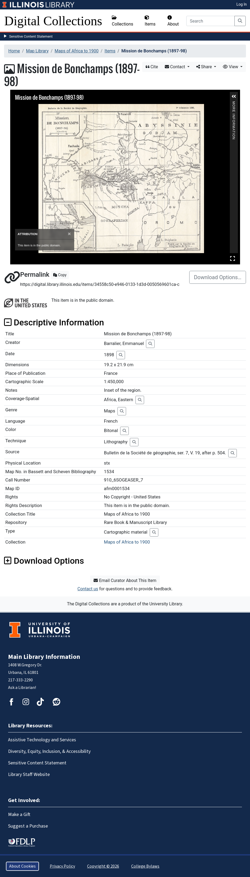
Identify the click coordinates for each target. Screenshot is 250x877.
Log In (242, 4)
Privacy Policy (62, 866)
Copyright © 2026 (103, 866)
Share (204, 66)
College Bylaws (145, 866)
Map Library (37, 50)
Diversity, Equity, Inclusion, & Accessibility (49, 751)
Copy (59, 275)
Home (14, 50)
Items (150, 21)
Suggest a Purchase (28, 826)
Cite (152, 66)
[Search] (210, 21)
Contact (175, 66)
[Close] (69, 234)
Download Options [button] (44, 561)
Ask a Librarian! (22, 688)
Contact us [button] (87, 588)
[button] (234, 96)
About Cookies (22, 866)
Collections (122, 21)
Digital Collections (53, 21)
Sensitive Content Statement (31, 36)
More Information (233, 103)
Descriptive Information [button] (54, 322)
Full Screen (232, 258)
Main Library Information (44, 657)
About (173, 21)
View (231, 66)
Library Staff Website (29, 774)
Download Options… (217, 277)
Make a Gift (19, 814)
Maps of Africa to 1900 (76, 50)
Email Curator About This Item (125, 580)
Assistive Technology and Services (42, 739)
